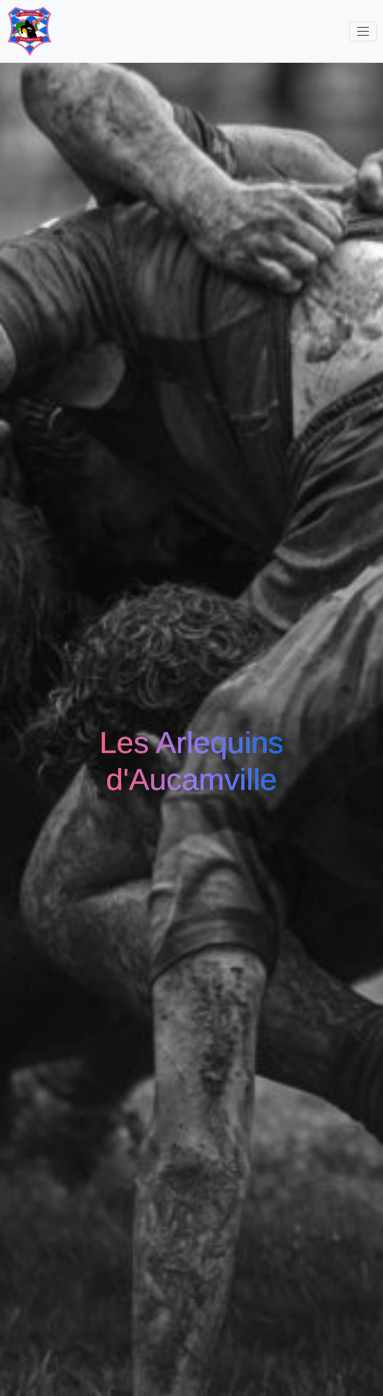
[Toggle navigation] (363, 31)
